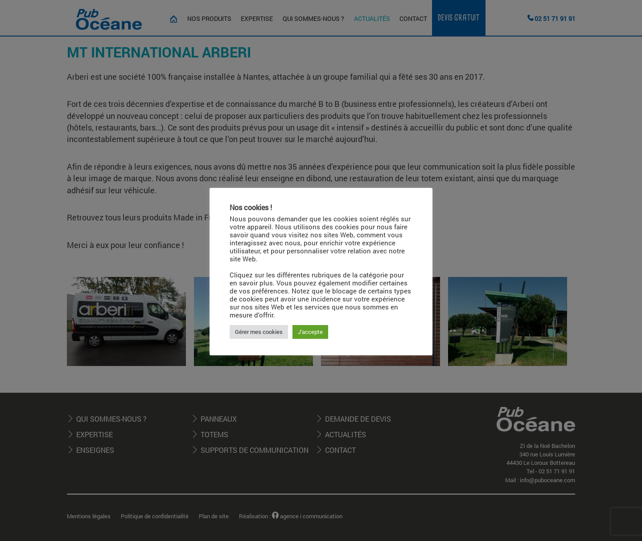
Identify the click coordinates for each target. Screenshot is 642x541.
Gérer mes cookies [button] (259, 332)
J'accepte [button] (310, 332)
